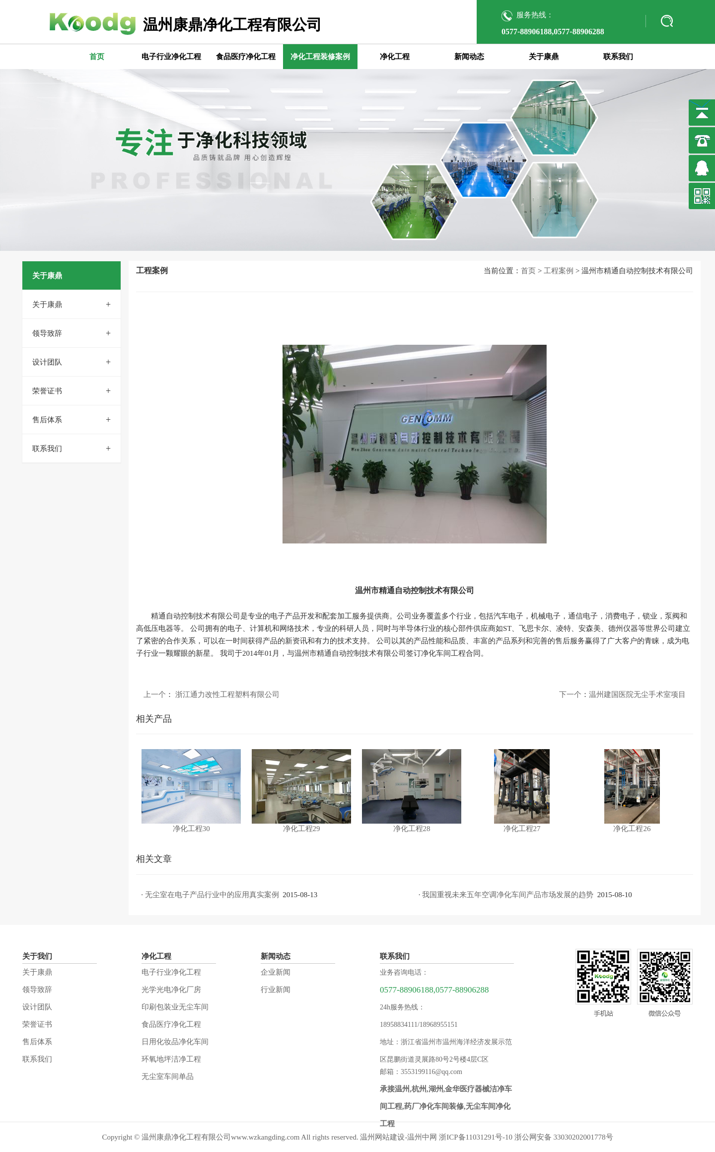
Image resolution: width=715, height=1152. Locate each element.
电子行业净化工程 (171, 57)
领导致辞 (47, 333)
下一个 (570, 694)
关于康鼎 (544, 57)
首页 (96, 57)
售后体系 (47, 420)
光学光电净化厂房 (171, 990)
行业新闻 (275, 990)
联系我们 (618, 57)
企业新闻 (275, 972)
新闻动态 (469, 57)
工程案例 (558, 271)
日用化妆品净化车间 (175, 1042)
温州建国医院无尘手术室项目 (637, 694)
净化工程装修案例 (320, 57)
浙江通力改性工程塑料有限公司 (227, 694)
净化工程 (395, 57)
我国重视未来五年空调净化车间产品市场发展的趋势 (507, 895)
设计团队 (47, 362)
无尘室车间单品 (168, 1076)
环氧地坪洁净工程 (171, 1059)
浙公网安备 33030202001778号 (563, 1137)
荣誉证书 (47, 391)
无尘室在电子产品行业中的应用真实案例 (212, 895)
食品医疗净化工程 (246, 57)
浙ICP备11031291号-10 (475, 1137)
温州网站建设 (382, 1137)
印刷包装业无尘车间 (175, 1007)
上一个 (154, 694)
